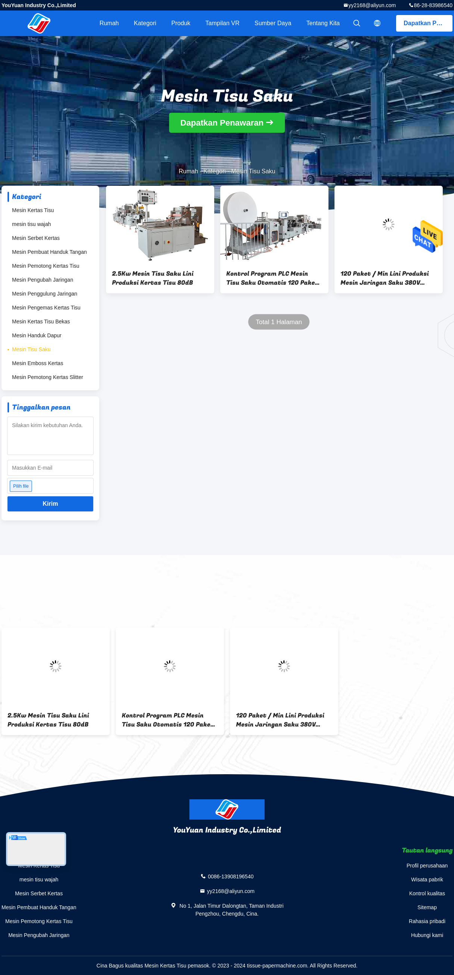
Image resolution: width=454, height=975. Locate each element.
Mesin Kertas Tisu (33, 210)
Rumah (109, 23)
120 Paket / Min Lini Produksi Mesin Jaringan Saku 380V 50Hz (384, 278)
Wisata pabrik (427, 879)
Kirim (50, 503)
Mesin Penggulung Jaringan (44, 294)
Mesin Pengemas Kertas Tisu (46, 308)
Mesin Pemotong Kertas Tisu (45, 266)
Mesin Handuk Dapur (37, 335)
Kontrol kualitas (427, 893)
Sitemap (427, 907)
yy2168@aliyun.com (372, 5)
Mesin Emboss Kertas (37, 363)
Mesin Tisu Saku (31, 349)
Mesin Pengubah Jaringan (42, 280)
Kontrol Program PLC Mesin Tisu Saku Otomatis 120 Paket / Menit (272, 278)
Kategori (145, 23)
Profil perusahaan (427, 866)
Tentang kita (323, 23)
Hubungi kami (427, 935)
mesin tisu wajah (31, 224)
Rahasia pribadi (427, 921)
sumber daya (272, 23)
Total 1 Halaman (279, 322)
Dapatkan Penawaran (428, 23)
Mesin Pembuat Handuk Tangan (49, 252)
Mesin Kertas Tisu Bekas (41, 321)
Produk (181, 23)
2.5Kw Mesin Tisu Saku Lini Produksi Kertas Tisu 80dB (153, 278)
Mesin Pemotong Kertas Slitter (47, 377)
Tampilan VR (223, 23)
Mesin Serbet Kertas (36, 238)
